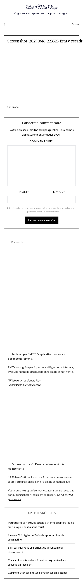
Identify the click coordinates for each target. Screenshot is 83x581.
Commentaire (41, 141)
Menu (75, 24)
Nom (24, 191)
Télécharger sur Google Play (24, 380)
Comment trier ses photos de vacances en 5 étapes (38, 572)
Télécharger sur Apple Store (24, 384)
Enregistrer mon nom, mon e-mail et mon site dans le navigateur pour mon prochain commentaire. (43, 210)
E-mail (59, 191)
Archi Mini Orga (41, 7)
